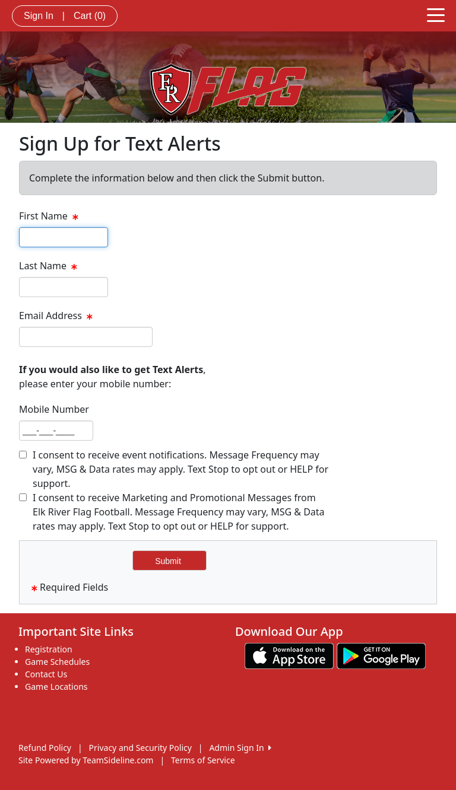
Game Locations (56, 686)
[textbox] (63, 237)
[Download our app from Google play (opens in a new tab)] (381, 655)
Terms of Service (203, 760)
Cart (90, 16)
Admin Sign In (240, 747)
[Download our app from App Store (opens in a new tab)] (289, 655)
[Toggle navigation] (436, 14)
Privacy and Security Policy (140, 747)
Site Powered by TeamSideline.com (85, 760)
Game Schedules (57, 661)
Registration (48, 649)
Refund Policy (44, 747)
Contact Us (46, 674)
